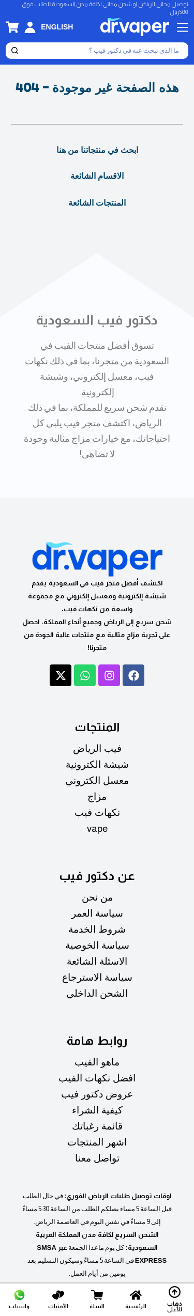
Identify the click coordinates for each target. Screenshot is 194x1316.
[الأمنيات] (57, 1299)
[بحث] (105, 50)
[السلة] (96, 1299)
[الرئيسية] (136, 1299)
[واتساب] (19, 1299)
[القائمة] (182, 27)
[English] (57, 27)
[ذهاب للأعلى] (174, 1299)
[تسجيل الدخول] (30, 27)
